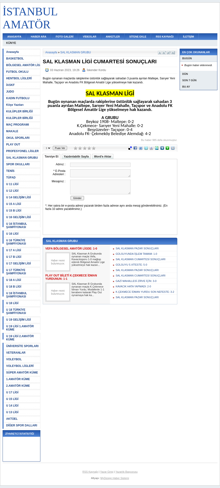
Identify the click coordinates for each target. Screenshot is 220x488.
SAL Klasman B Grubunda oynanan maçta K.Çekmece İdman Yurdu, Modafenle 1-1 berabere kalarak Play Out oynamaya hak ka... (88, 289)
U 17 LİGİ (12, 392)
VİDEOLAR (89, 36)
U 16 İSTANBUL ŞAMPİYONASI (16, 225)
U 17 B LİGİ (13, 257)
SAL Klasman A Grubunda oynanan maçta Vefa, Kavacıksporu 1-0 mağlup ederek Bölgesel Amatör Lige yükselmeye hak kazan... (88, 259)
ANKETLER (113, 36)
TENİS (10, 171)
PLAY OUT (13, 144)
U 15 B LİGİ (13, 210)
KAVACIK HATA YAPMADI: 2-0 (133, 286)
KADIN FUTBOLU (18, 98)
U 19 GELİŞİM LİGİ (18, 319)
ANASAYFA (14, 36)
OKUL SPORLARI (18, 138)
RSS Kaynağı (90, 471)
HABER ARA (39, 36)
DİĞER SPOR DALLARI (21, 425)
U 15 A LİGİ (13, 204)
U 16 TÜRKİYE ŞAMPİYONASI (16, 242)
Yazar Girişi (106, 471)
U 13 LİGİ (12, 412)
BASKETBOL (15, 58)
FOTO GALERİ (64, 36)
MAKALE (12, 131)
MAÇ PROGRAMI (17, 124)
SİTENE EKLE (137, 36)
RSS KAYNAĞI (164, 36)
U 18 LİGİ (12, 303)
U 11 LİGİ (12, 184)
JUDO (10, 91)
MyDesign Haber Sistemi (114, 478)
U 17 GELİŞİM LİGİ (18, 263)
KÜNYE (11, 43)
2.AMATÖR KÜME (18, 385)
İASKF (10, 85)
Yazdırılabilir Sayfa (76, 156)
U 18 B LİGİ (13, 286)
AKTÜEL (12, 418)
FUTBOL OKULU (17, 71)
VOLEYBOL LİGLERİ (20, 366)
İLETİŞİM (188, 36)
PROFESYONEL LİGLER (22, 151)
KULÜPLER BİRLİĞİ (19, 111)
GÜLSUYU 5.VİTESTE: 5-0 (131, 264)
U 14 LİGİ (12, 405)
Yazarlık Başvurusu (126, 471)
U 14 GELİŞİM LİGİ (18, 197)
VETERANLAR (15, 352)
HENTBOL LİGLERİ (19, 78)
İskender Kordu (96, 70)
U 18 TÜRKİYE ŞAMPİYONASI (16, 311)
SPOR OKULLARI (18, 164)
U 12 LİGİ (12, 190)
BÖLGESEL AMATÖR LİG (23, 65)
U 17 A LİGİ (13, 250)
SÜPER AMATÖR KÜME (22, 372)
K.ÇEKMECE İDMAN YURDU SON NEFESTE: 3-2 (145, 291)
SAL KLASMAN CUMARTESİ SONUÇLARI (140, 259)
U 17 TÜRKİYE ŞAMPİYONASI (16, 271)
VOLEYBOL (14, 359)
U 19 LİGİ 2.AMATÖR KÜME (20, 338)
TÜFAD (11, 177)
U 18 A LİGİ (13, 280)
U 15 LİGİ (12, 399)
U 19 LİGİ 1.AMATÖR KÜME (20, 328)
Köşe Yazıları (15, 104)
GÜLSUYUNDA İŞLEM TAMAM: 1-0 (136, 253)
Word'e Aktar (102, 156)
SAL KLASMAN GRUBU (22, 157)
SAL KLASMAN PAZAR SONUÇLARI (137, 248)
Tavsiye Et (51, 156)
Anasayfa (12, 52)
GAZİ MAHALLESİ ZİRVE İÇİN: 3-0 (136, 281)
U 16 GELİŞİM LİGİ (18, 217)
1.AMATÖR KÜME (18, 379)
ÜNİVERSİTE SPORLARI (22, 346)
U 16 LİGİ (12, 233)
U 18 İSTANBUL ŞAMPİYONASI (16, 295)
